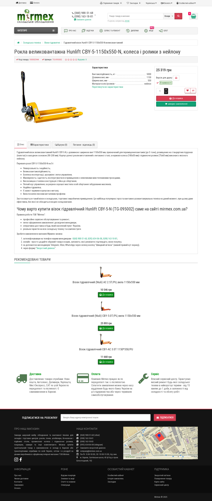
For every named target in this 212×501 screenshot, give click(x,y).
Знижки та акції (67, 478)
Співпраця (65, 485)
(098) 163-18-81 (82, 16)
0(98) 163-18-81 (110, 238)
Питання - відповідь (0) (84, 144)
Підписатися (164, 417)
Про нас (70, 31)
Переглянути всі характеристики (107, 86)
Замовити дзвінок (82, 19)
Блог (163, 31)
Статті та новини (68, 481)
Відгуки (88, 31)
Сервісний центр (161, 485)
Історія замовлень (116, 478)
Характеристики (39, 144)
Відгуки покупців (68, 475)
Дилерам (132, 31)
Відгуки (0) (61, 144)
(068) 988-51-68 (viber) (88, 435)
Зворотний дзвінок (46, 248)
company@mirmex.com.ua (89, 451)
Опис (20, 144)
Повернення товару (163, 478)
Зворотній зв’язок (162, 475)
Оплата (34, 3)
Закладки (112, 481)
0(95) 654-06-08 (95, 238)
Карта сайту (159, 481)
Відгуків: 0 (82, 59)
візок (127, 21)
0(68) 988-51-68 (80, 238)
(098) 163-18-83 (84, 441)
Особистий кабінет (116, 475)
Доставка (21, 3)
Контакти (18, 481)
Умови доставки (21, 478)
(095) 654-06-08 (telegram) (89, 444)
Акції (149, 30)
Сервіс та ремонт (109, 31)
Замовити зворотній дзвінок (91, 448)
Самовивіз (18, 485)
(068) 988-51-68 (82, 13)
